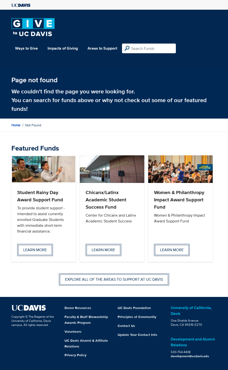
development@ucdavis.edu (190, 356)
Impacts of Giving (63, 48)
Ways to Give (26, 48)
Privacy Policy (75, 355)
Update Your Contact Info (137, 334)
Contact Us (126, 325)
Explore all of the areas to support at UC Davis (114, 279)
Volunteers (73, 331)
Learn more (35, 250)
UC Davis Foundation (134, 307)
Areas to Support (102, 48)
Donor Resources (78, 307)
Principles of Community (137, 316)
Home (15, 125)
